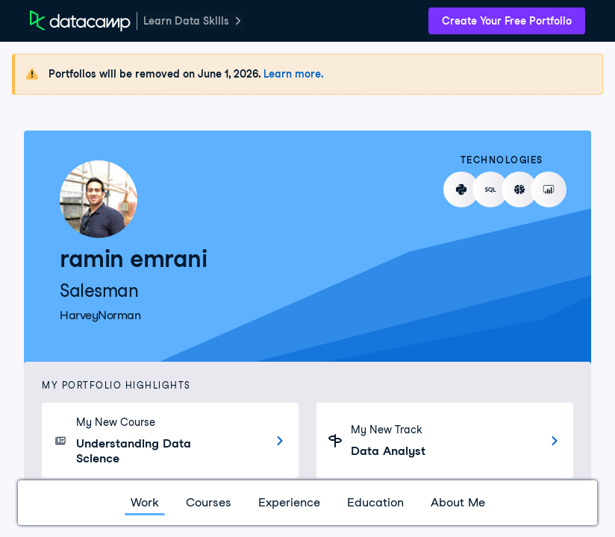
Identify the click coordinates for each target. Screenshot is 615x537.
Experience (289, 502)
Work (145, 502)
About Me (458, 502)
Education (375, 502)
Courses (208, 502)
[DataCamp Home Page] (80, 20)
